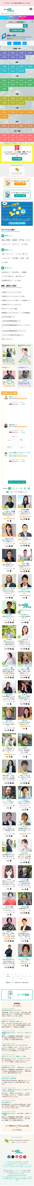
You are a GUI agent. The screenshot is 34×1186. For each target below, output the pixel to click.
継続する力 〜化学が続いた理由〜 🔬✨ (12, 1021)
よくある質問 (24, 1162)
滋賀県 (13, 98)
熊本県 (30, 135)
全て (9, 43)
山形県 (13, 57)
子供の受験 (15, 258)
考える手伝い (15, 272)
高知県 (30, 126)
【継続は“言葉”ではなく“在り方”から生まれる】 (15, 1045)
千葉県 (4, 71)
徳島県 (4, 126)
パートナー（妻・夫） (22, 254)
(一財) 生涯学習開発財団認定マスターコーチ (14, 331)
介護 (27, 258)
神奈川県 (21, 71)
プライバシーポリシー (22, 1177)
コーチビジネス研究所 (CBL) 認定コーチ (13, 335)
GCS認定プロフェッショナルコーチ (11, 304)
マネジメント (15, 244)
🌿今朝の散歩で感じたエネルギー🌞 (12, 1010)
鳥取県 (4, 112)
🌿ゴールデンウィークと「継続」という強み (14, 1056)
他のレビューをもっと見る (17, 482)
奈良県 (13, 103)
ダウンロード (19, 183)
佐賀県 (13, 135)
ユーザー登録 (17, 158)
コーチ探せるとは (9, 1162)
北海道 (4, 53)
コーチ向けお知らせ (11, 1164)
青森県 (13, 53)
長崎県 (21, 135)
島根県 (13, 112)
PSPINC (25, 1176)
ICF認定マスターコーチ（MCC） (11, 300)
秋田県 (4, 57)
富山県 (13, 80)
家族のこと (8, 250)
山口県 (4, 116)
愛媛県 (21, 126)
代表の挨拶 (18, 1162)
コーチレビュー (7, 1167)
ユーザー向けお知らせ (22, 1164)
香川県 (13, 126)
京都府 (21, 98)
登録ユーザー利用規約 (14, 1179)
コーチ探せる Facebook (8, 1157)
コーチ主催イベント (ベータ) (24, 1165)
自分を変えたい (6, 272)
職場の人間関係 (6, 240)
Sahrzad (18, 1176)
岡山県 (21, 112)
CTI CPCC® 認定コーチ (8, 317)
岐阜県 (21, 84)
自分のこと (8, 268)
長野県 (13, 84)
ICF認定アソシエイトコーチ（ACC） (12, 292)
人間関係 (23, 272)
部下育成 (21, 240)
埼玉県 (30, 66)
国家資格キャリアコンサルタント (11, 312)
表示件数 (20, 492)
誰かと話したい (20, 276)
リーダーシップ (6, 244)
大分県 (4, 139)
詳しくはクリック (14, 18)
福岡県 (4, 135)
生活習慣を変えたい (7, 280)
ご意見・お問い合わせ (25, 1167)
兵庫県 (4, 103)
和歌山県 (21, 103)
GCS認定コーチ (26, 300)
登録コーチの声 (15, 1167)
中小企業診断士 (26, 312)
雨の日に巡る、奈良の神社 (9, 1078)
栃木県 (13, 66)
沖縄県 (30, 139)
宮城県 (30, 53)
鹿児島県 (21, 139)
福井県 (30, 80)
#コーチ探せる (17, 1005)
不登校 (22, 258)
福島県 (21, 57)
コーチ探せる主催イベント (9, 1165)
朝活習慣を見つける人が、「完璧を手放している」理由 (17, 1067)
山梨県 (4, 84)
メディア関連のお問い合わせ (9, 1177)
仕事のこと (8, 235)
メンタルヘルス (6, 258)
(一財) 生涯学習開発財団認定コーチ (11, 321)
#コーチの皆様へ (17, 1129)
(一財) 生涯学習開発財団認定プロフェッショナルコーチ (16, 326)
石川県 (21, 80)
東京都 (13, 71)
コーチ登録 (23, 994)
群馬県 (21, 66)
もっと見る (24, 244)
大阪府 (30, 98)
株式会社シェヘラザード (14, 1171)
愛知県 (4, 89)
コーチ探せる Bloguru (26, 1157)
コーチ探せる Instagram (17, 1157)
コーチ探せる (9, 9)
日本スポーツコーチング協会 (9, 308)
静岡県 (30, 84)
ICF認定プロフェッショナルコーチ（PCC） (13, 296)
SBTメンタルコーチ (7, 339)
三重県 (4, 98)
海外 (24, 43)
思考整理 (14, 240)
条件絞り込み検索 (17, 30)
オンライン (17, 43)
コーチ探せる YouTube (21, 1157)
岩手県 (21, 53)
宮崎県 (13, 139)
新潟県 (4, 80)
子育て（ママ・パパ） (8, 254)
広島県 (30, 112)
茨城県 (4, 66)
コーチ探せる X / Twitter (12, 1157)
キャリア (28, 240)
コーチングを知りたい (8, 276)
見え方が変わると (6, 1102)
